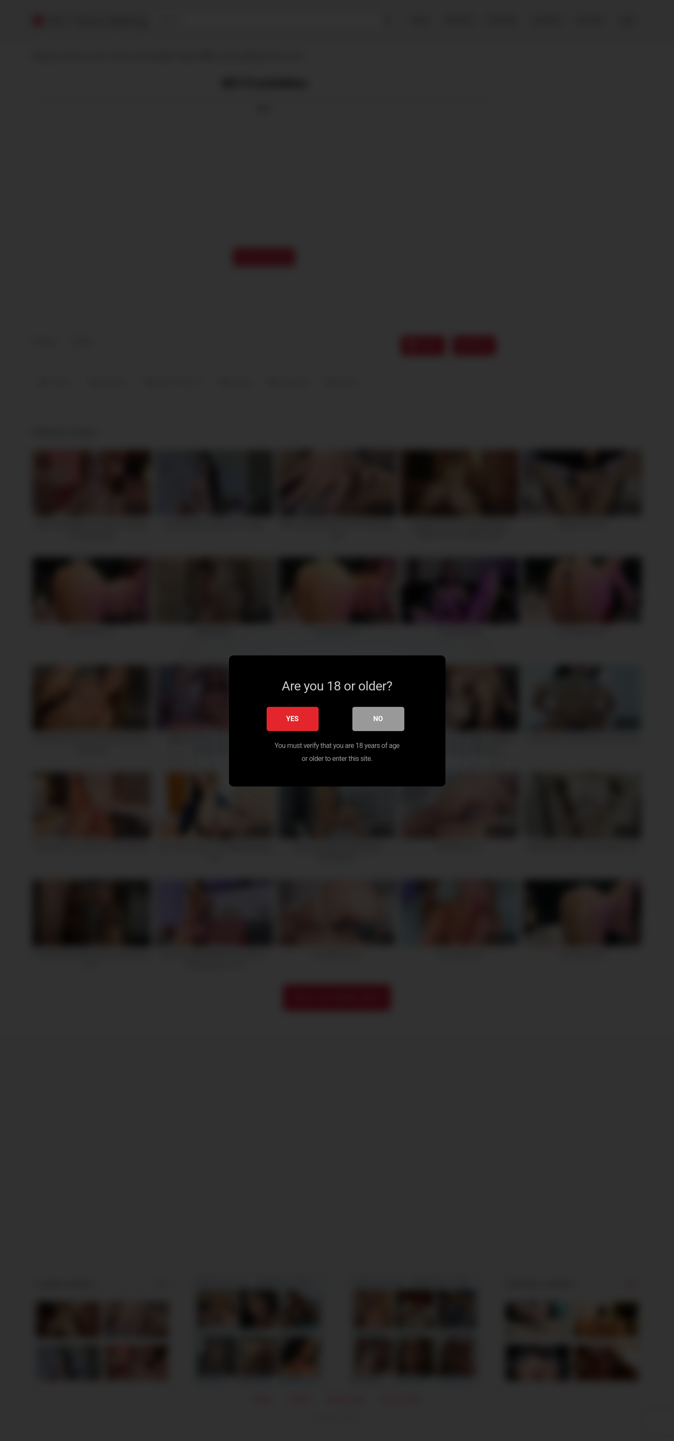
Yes (292, 718)
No (378, 718)
